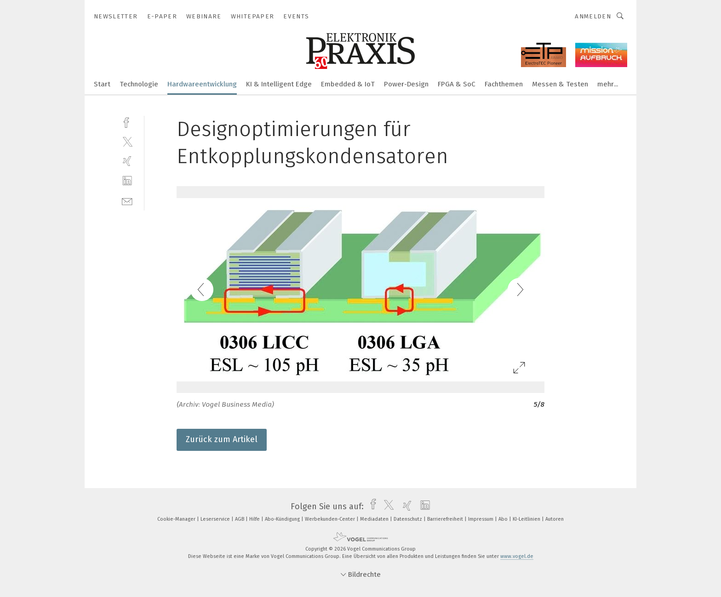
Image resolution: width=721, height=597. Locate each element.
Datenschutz (408, 519)
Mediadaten (375, 519)
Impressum (481, 519)
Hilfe (255, 519)
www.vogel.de (516, 556)
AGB (240, 519)
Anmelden (593, 16)
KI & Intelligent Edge (279, 84)
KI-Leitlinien (527, 519)
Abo (503, 519)
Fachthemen (504, 84)
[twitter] (127, 141)
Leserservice (215, 519)
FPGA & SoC (456, 84)
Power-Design (406, 84)
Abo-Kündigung (283, 519)
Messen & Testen (560, 84)
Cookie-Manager (177, 519)
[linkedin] (127, 181)
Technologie (139, 84)
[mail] (127, 200)
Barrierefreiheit (445, 519)
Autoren (554, 519)
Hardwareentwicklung (202, 84)
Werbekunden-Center (330, 519)
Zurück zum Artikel (222, 439)
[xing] (127, 161)
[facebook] (127, 121)
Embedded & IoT (348, 84)
